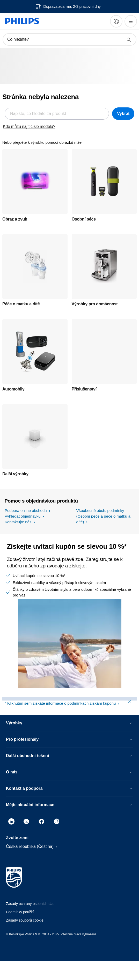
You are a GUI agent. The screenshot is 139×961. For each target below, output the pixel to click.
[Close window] (130, 701)
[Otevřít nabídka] (131, 21)
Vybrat (123, 113)
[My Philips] (116, 21)
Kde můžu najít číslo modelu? (29, 126)
